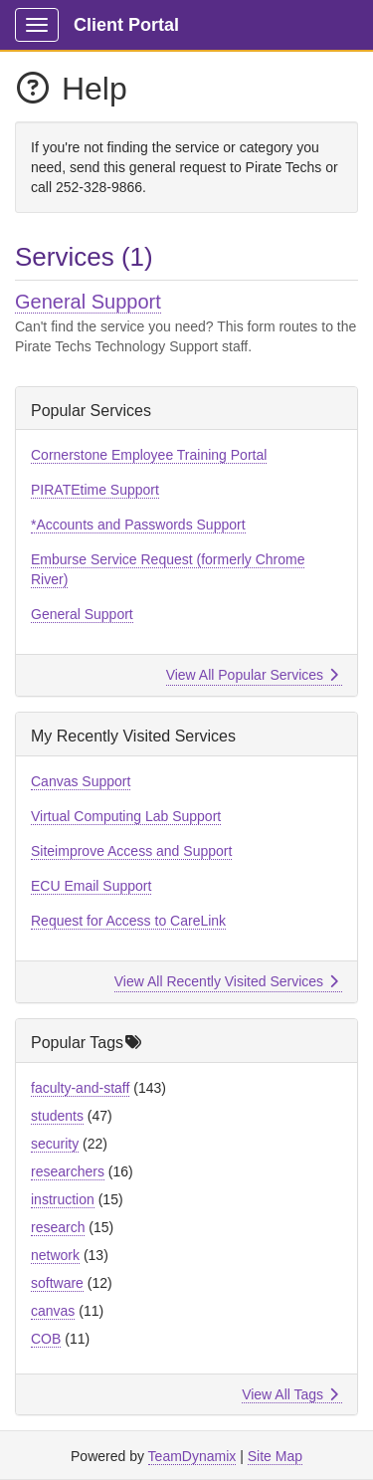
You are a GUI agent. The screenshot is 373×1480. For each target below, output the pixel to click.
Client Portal (126, 25)
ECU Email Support (91, 886)
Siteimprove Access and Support (131, 851)
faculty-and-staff (80, 1088)
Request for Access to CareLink (128, 921)
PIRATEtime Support (95, 490)
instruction (62, 1199)
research (58, 1227)
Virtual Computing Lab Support (126, 816)
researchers (67, 1171)
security (55, 1144)
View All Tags (290, 1394)
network (55, 1255)
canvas (53, 1311)
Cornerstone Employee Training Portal (149, 455)
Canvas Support (80, 781)
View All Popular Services (252, 675)
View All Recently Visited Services (226, 981)
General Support (88, 302)
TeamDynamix (192, 1456)
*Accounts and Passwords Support (138, 524)
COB (46, 1339)
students (57, 1116)
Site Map (275, 1456)
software (57, 1283)
